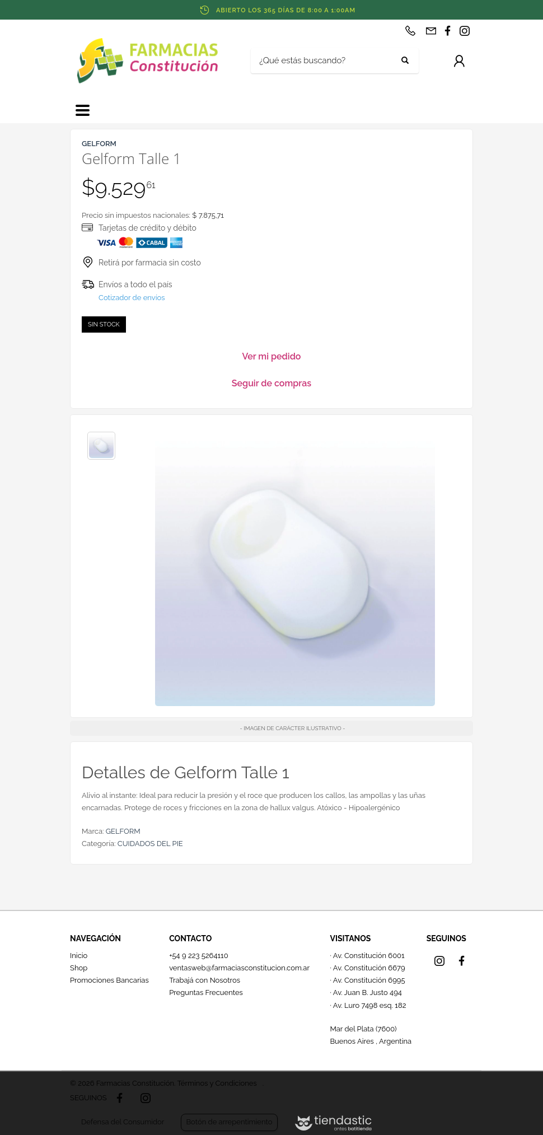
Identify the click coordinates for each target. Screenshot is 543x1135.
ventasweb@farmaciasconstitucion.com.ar (239, 968)
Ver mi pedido (271, 356)
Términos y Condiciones (216, 1083)
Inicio (78, 955)
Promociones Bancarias (109, 980)
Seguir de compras (271, 383)
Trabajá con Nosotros (204, 980)
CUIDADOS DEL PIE (150, 843)
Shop (78, 968)
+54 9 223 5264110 (198, 955)
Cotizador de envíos (132, 297)
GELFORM (123, 831)
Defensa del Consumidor (122, 1122)
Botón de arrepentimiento (229, 1122)
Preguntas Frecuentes (206, 992)
